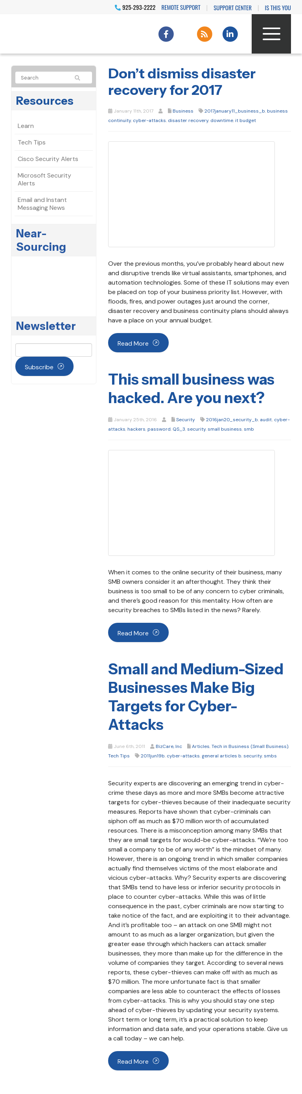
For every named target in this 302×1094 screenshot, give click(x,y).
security (196, 429)
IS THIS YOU (278, 7)
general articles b (221, 756)
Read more (133, 343)
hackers (136, 429)
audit (266, 419)
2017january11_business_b (234, 111)
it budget (245, 120)
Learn (26, 126)
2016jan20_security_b (232, 419)
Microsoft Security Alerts (44, 179)
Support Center (233, 7)
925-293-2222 (135, 7)
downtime (221, 120)
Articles (201, 746)
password (159, 429)
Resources (45, 100)
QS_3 (179, 429)
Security (185, 419)
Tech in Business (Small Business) (250, 746)
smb (249, 429)
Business (183, 111)
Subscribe (39, 367)
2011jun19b (153, 756)
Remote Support (181, 7)
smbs (270, 756)
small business (225, 429)
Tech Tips (119, 756)
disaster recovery (188, 120)
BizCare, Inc (169, 746)
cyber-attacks (149, 120)
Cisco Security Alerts (48, 159)
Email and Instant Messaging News (42, 204)
